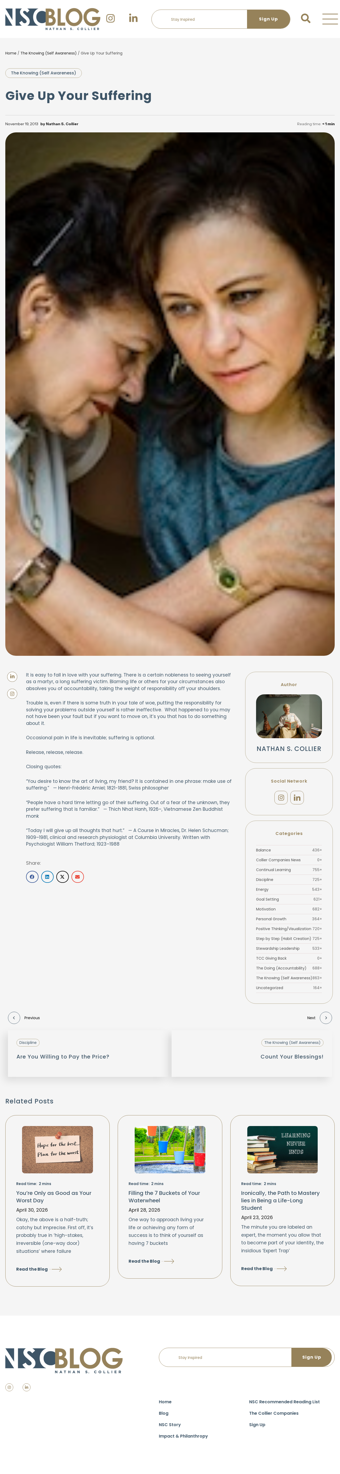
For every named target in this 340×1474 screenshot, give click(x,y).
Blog (163, 1415)
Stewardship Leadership (289, 950)
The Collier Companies (274, 1415)
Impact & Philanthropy (183, 1438)
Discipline (289, 881)
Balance (289, 852)
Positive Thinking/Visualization (289, 930)
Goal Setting (289, 901)
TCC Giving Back (289, 960)
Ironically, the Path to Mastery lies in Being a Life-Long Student (280, 1202)
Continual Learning (289, 871)
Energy (289, 891)
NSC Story (170, 1427)
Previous (24, 1020)
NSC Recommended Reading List (284, 1404)
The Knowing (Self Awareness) (48, 53)
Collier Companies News (289, 862)
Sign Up (257, 1427)
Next (319, 1020)
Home (10, 53)
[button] (330, 19)
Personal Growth (289, 921)
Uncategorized (289, 989)
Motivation (289, 911)
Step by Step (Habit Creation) (289, 940)
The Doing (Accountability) (289, 970)
